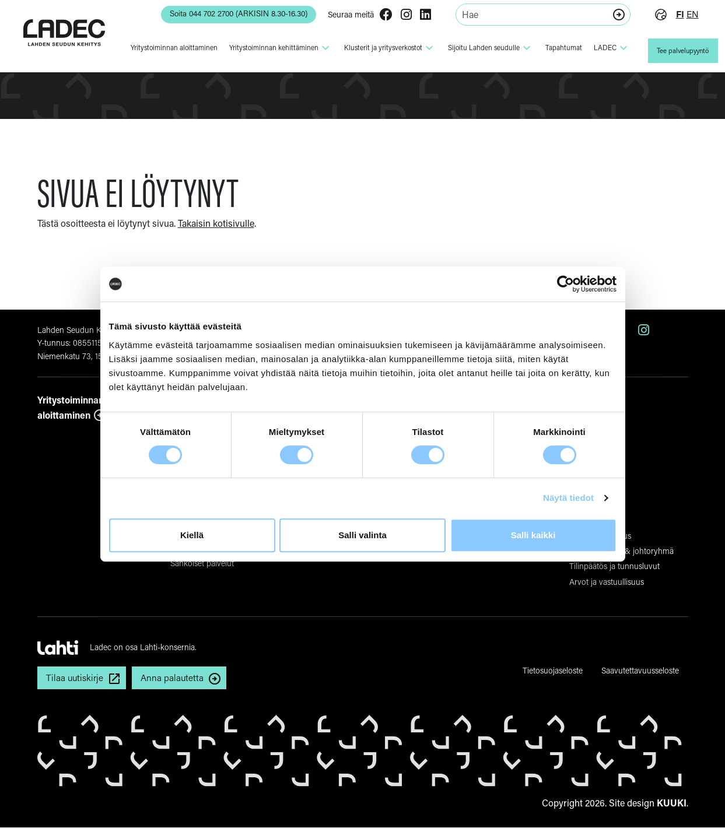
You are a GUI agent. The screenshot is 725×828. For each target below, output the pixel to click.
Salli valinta (362, 535)
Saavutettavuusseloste (640, 670)
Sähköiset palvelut (202, 563)
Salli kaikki (533, 535)
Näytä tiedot (568, 498)
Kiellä (192, 535)
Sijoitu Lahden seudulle (487, 48)
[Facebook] (381, 15)
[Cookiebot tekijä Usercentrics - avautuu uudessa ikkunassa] (565, 284)
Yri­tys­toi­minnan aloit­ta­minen (170, 47)
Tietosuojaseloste (553, 670)
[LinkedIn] (420, 15)
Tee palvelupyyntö (681, 51)
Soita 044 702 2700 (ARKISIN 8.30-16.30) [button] (229, 13)
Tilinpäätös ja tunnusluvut (614, 565)
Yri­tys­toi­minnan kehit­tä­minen (276, 48)
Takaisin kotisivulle (216, 223)
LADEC (608, 48)
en (688, 14)
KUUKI (672, 803)
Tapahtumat (559, 47)
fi (675, 14)
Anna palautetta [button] (175, 678)
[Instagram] (401, 15)
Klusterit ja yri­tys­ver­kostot (386, 48)
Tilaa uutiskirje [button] (76, 678)
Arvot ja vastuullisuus (606, 581)
